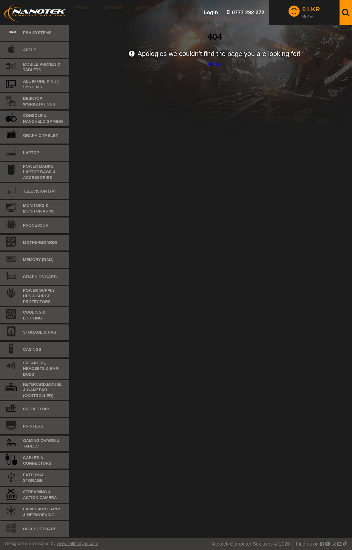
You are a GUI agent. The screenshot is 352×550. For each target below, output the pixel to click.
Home (215, 64)
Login (210, 12)
